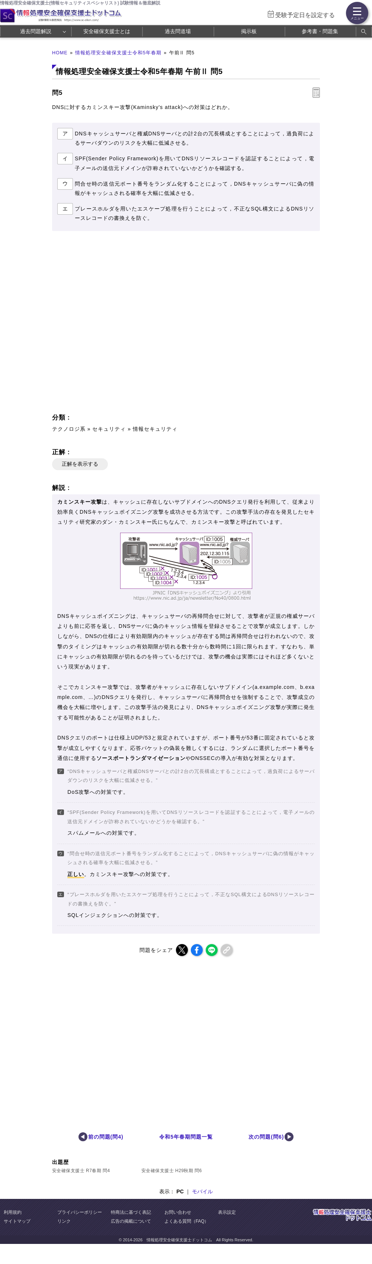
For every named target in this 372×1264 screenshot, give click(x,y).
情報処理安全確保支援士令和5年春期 (118, 52)
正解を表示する (80, 464)
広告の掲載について (131, 1221)
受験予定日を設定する (305, 15)
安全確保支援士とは (106, 31)
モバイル (202, 1191)
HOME (60, 52)
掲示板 (249, 31)
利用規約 (13, 1212)
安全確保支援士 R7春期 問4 (81, 1170)
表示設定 (227, 1212)
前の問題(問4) (106, 1137)
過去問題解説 (35, 31)
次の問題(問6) (266, 1137)
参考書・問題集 (320, 31)
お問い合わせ (177, 1212)
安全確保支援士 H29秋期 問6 (171, 1170)
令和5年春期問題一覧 (186, 1137)
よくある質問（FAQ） (186, 1221)
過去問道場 (178, 31)
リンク (64, 1221)
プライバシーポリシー (79, 1212)
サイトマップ (17, 1221)
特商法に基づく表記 (131, 1212)
